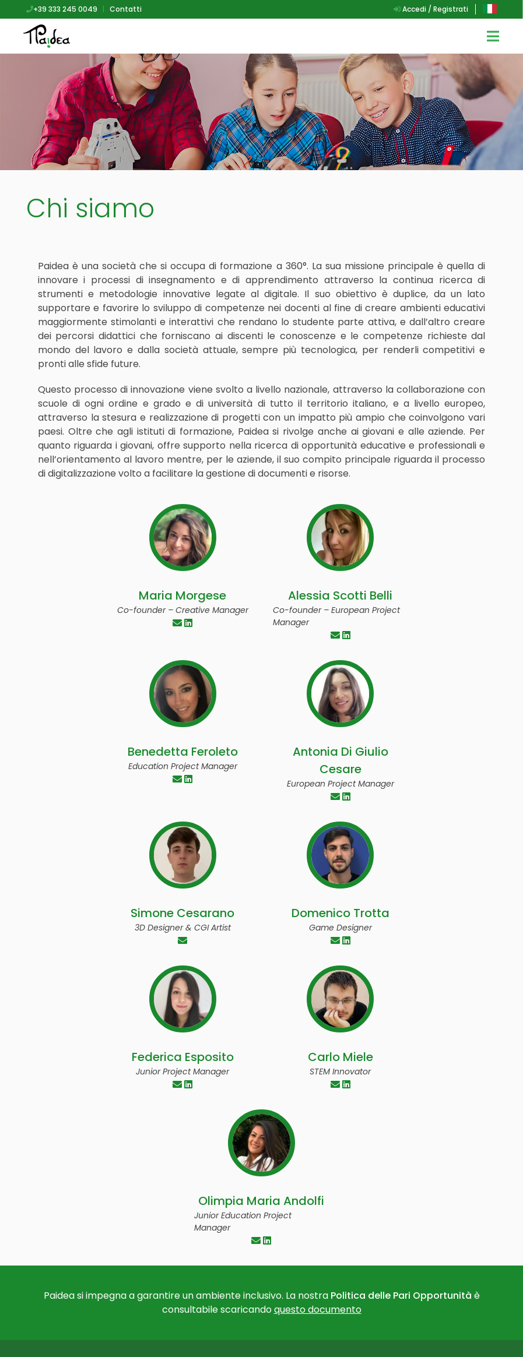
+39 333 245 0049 (61, 9)
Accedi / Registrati (431, 9)
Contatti (126, 9)
